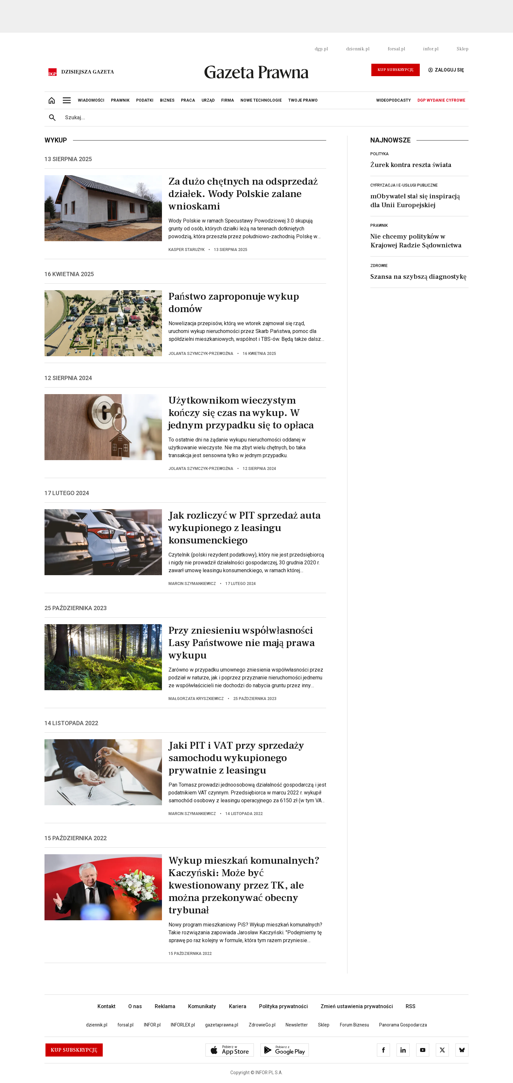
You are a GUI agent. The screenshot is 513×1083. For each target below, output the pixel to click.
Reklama (165, 1006)
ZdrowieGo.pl (262, 1024)
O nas (135, 1006)
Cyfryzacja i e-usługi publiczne (404, 185)
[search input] (264, 117)
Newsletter (297, 1024)
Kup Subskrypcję (396, 69)
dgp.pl (321, 49)
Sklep (463, 49)
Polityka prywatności (283, 1006)
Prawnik (379, 225)
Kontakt (106, 1006)
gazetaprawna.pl (221, 1024)
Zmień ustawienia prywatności (357, 1006)
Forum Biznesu (354, 1024)
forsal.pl (396, 49)
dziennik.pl (357, 49)
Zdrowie (379, 265)
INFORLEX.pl (183, 1024)
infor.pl (430, 49)
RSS (411, 1006)
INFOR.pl (152, 1024)
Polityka (379, 154)
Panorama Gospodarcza (403, 1024)
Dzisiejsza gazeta (87, 72)
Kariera (237, 1006)
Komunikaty (202, 1006)
